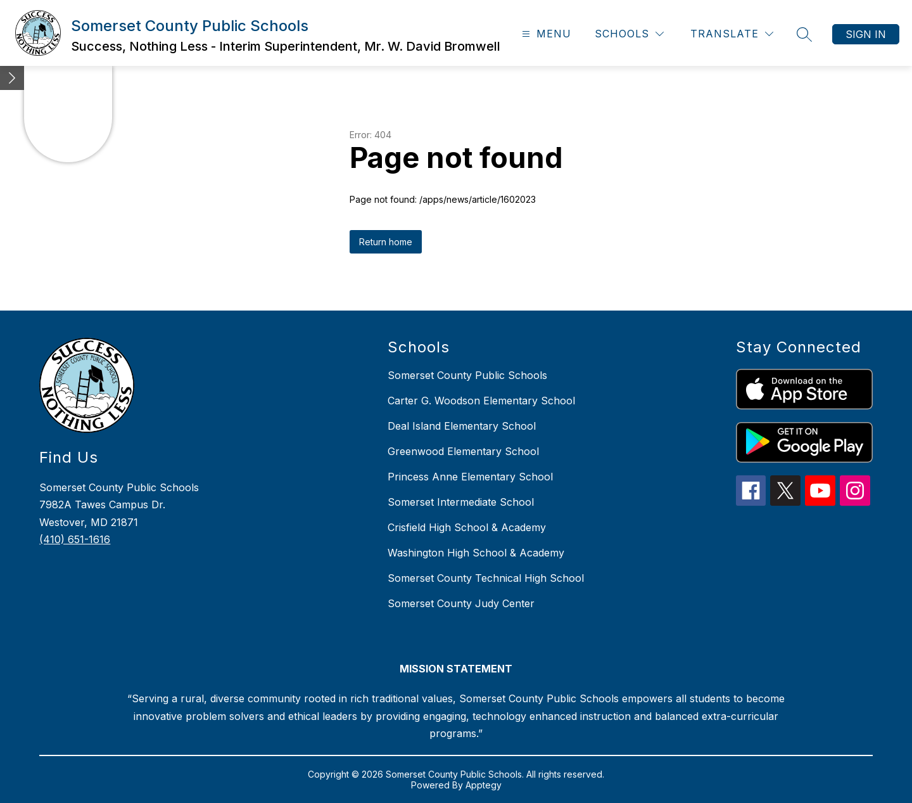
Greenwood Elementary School (463, 451)
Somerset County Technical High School (486, 578)
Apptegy (484, 785)
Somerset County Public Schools (467, 375)
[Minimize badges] (12, 78)
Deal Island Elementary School (462, 426)
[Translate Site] (731, 34)
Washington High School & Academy (476, 552)
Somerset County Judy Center (461, 603)
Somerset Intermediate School (461, 502)
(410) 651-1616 (74, 539)
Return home (385, 241)
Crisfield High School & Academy (467, 527)
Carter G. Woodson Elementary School (481, 400)
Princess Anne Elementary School (470, 476)
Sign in (866, 34)
